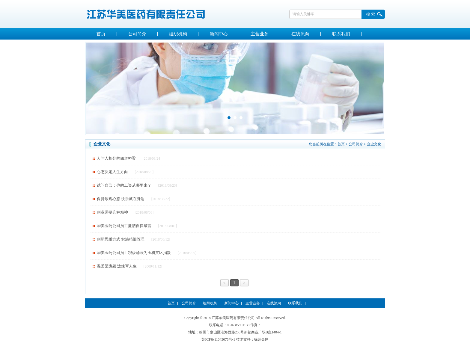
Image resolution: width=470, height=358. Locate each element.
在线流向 (300, 33)
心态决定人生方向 (112, 172)
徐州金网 (261, 339)
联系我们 (341, 33)
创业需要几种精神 (112, 212)
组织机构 (178, 33)
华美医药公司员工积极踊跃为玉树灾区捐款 (134, 252)
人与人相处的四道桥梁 (116, 158)
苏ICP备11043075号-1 (218, 339)
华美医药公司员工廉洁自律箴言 (124, 225)
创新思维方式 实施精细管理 (120, 239)
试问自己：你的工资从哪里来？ (124, 185)
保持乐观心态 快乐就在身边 (120, 199)
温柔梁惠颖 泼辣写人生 (117, 266)
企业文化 (374, 144)
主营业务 (260, 33)
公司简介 (137, 33)
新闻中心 (219, 33)
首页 (101, 33)
